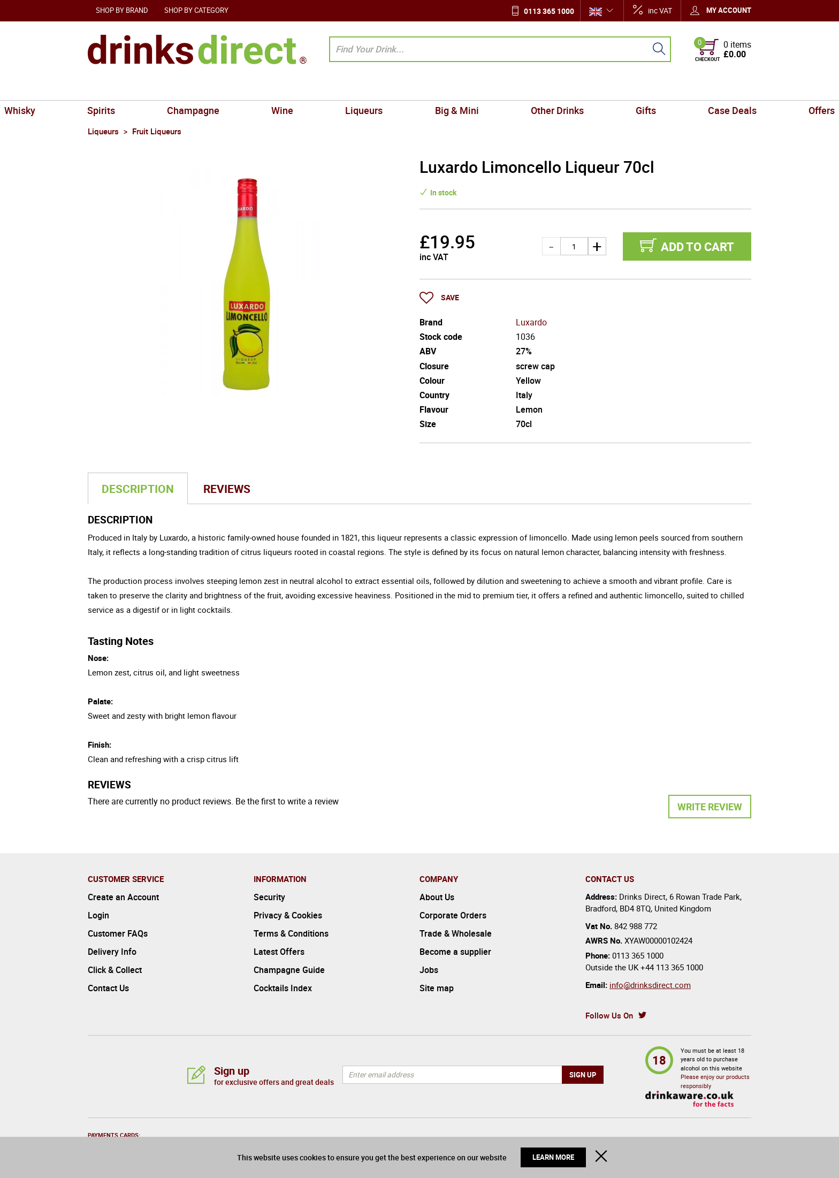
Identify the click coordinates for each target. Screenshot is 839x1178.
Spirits (170, 87)
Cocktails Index (283, 988)
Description (138, 488)
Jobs (429, 970)
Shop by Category (196, 10)
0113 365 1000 (549, 11)
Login (98, 915)
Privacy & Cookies (288, 915)
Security (269, 897)
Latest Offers (279, 951)
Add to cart (697, 246)
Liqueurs (374, 87)
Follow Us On (609, 1015)
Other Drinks (527, 87)
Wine (312, 87)
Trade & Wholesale (456, 933)
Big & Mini (447, 87)
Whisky (107, 87)
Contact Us (108, 988)
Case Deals (663, 87)
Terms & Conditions (291, 933)
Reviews (226, 488)
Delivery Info (112, 951)
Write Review (709, 806)
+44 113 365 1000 (671, 967)
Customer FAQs (118, 933)
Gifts (597, 87)
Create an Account (123, 897)
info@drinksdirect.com (650, 984)
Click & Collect (115, 970)
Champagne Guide (289, 970)
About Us (437, 897)
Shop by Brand (122, 10)
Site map (437, 988)
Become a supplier (455, 951)
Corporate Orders (453, 915)
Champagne (242, 87)
